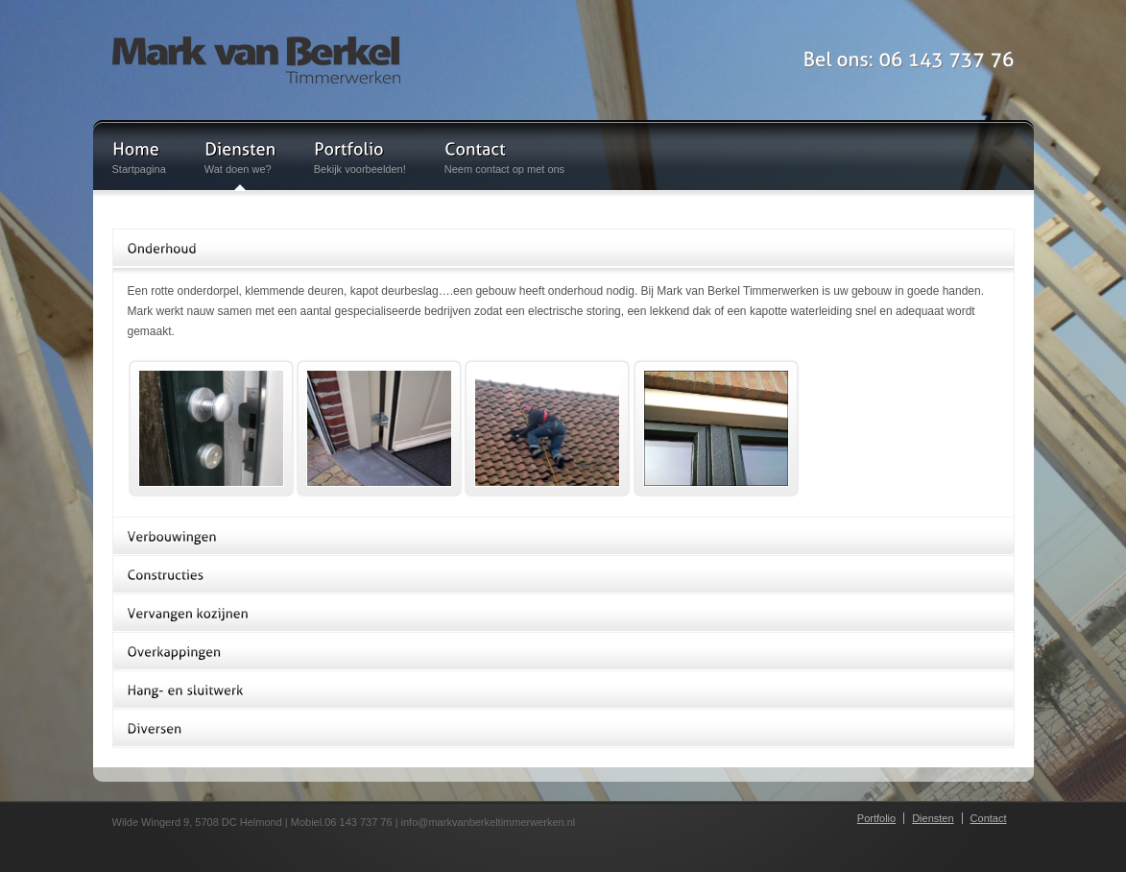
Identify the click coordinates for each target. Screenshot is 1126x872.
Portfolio (876, 818)
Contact (988, 818)
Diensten (932, 818)
